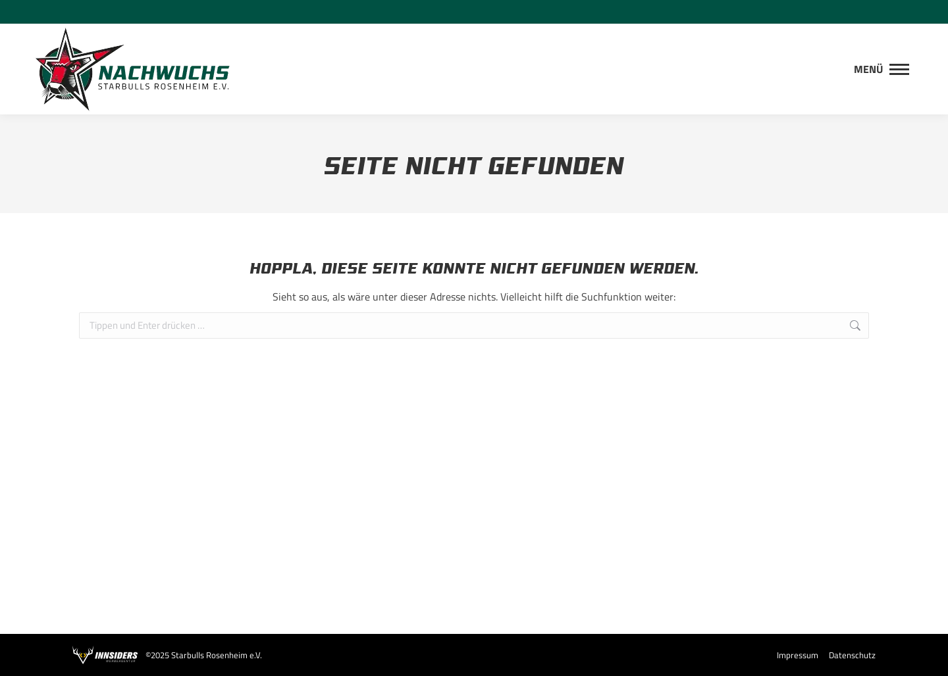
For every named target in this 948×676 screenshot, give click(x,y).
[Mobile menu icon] (881, 69)
